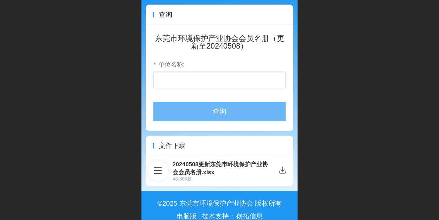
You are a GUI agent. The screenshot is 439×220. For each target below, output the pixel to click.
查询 (219, 111)
